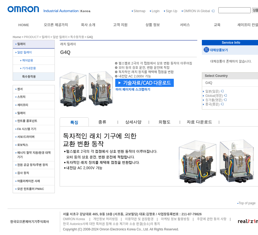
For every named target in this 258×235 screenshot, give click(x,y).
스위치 (20, 96)
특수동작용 (77, 37)
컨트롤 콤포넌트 (26, 120)
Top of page (246, 203)
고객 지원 (120, 25)
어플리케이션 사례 (28, 181)
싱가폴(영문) (216, 100)
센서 (19, 89)
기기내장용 (28, 68)
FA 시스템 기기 (26, 129)
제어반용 (27, 60)
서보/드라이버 (25, 136)
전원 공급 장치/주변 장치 (32, 164)
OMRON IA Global (197, 11)
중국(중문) (214, 104)
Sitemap (139, 11)
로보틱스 (22, 145)
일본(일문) (214, 91)
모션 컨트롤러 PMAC (30, 188)
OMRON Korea (74, 219)
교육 (217, 25)
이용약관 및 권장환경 (139, 219)
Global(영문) (216, 96)
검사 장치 (22, 173)
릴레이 (46, 37)
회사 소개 (88, 25)
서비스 (185, 25)
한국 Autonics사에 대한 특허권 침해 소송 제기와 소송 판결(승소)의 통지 (111, 224)
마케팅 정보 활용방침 (175, 219)
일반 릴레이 (60, 37)
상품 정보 (152, 25)
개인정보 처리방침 (105, 219)
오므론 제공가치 (56, 25)
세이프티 (22, 105)
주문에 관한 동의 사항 (211, 219)
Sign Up (171, 11)
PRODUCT (31, 37)
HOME (23, 25)
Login (155, 11)
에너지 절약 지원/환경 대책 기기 (33, 154)
